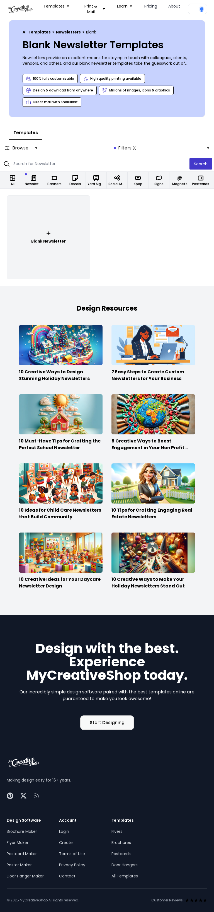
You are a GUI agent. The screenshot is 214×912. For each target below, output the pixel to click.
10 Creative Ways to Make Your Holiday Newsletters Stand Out (148, 582)
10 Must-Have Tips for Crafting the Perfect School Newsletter (60, 444)
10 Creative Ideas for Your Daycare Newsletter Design (60, 582)
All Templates (37, 32)
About (174, 6)
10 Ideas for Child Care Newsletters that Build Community (60, 513)
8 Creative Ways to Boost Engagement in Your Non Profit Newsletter (147, 448)
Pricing (150, 6)
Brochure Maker (22, 831)
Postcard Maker (22, 854)
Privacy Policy (72, 865)
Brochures (121, 842)
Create (66, 842)
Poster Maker (19, 865)
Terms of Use (72, 854)
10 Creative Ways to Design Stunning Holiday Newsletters (54, 375)
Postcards (121, 854)
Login (64, 831)
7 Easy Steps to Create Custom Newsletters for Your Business (147, 375)
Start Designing (107, 722)
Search (201, 164)
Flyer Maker (17, 842)
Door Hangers (124, 865)
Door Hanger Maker (25, 876)
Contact (67, 876)
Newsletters (69, 32)
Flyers (116, 831)
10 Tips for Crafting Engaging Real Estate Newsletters (151, 513)
